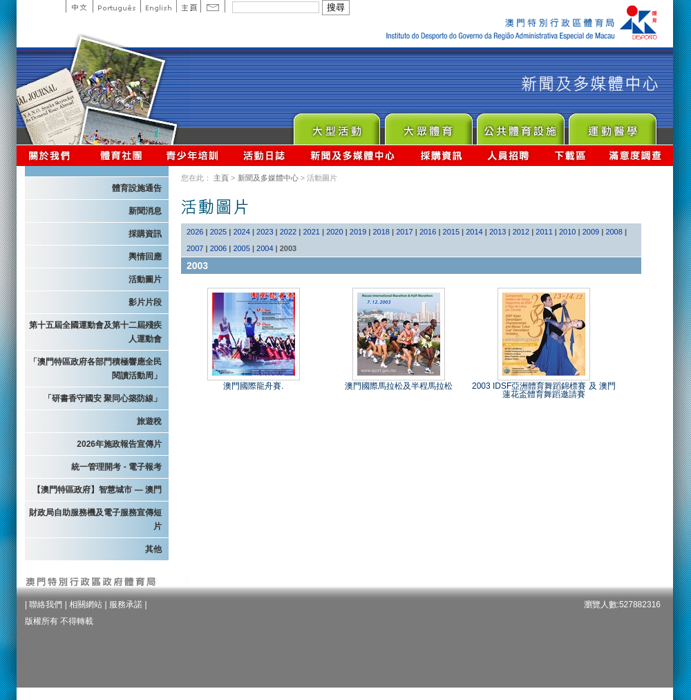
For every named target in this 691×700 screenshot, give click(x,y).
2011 (544, 232)
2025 (218, 232)
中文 (79, 6)
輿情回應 (145, 256)
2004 (264, 248)
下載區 (569, 155)
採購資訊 (441, 155)
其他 (153, 549)
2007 (195, 248)
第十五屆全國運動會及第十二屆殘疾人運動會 (95, 332)
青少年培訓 (193, 155)
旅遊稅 (149, 421)
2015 (451, 232)
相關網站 (85, 604)
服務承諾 (125, 604)
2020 (334, 232)
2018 (381, 232)
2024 (241, 232)
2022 (288, 232)
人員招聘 (508, 155)
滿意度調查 (635, 155)
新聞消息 (145, 211)
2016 (427, 232)
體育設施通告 (137, 188)
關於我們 (52, 155)
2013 (497, 232)
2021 (311, 232)
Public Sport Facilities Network (520, 126)
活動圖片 (145, 279)
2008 (613, 232)
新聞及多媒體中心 (353, 155)
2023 (264, 232)
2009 (591, 232)
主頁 (188, 6)
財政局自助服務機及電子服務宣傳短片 (95, 519)
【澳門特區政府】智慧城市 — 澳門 (97, 490)
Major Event (336, 126)
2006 (218, 248)
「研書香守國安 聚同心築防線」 (103, 398)
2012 (521, 232)
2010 (567, 232)
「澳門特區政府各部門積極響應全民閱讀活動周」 (95, 368)
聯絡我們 (45, 604)
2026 (195, 232)
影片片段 (145, 302)
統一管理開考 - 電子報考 (116, 467)
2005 (241, 248)
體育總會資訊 (120, 155)
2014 (474, 232)
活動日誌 (265, 155)
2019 (358, 232)
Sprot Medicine (612, 126)
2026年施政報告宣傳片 (119, 444)
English (158, 6)
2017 (404, 232)
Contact (212, 6)
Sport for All (428, 126)
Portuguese (116, 6)
